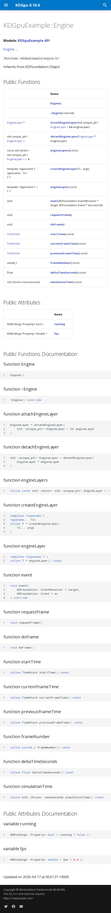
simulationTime (61, 282)
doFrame (56, 224)
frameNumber (60, 263)
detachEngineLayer (63, 136)
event (54, 201)
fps (56, 333)
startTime (57, 234)
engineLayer (59, 187)
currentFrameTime (63, 243)
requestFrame (60, 215)
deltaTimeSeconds (63, 272)
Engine (8, 49)
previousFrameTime (64, 253)
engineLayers (59, 150)
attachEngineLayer (63, 122)
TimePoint (13, 234)
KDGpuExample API (34, 40)
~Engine (55, 113)
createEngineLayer (63, 169)
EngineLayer (14, 122)
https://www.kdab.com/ (18, 898)
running (59, 324)
